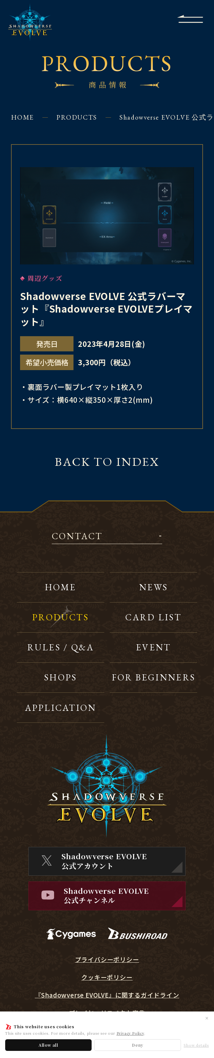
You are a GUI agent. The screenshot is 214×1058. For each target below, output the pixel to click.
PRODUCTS (76, 117)
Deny (137, 1045)
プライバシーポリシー (107, 959)
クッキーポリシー (106, 977)
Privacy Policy (130, 1033)
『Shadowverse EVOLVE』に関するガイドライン (107, 995)
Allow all (48, 1045)
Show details (196, 1045)
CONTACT (77, 537)
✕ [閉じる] (207, 1018)
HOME (22, 117)
